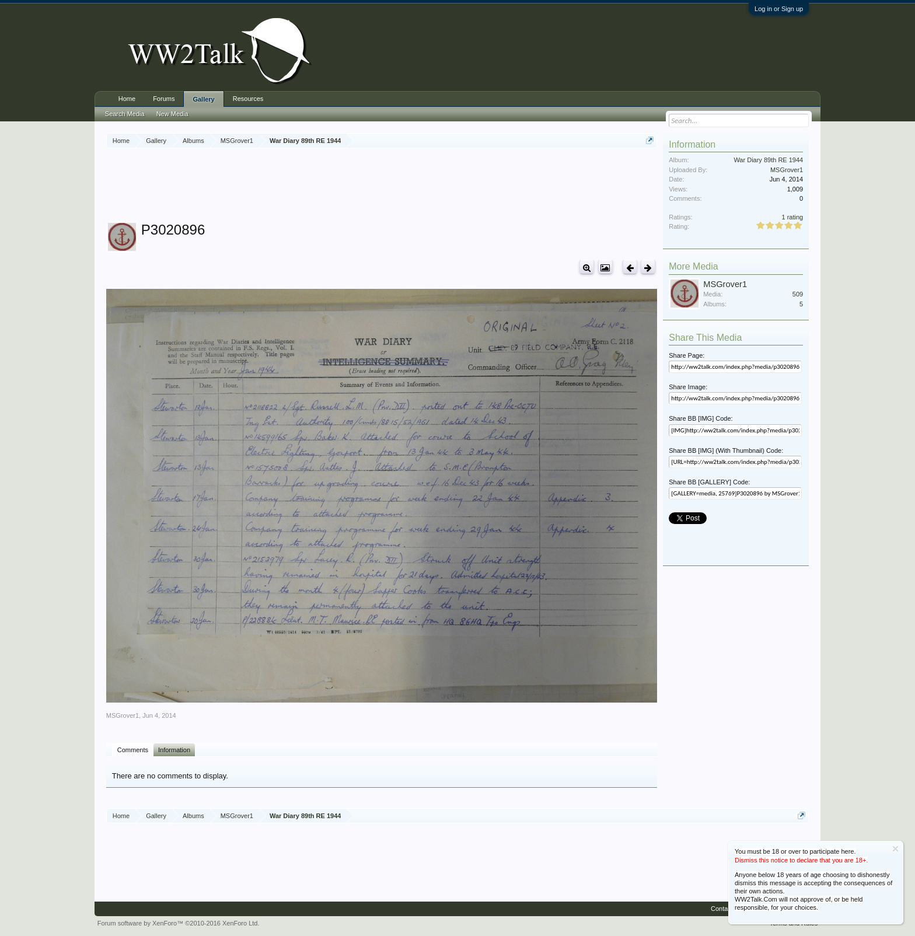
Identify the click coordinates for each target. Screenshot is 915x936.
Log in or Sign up (779, 8)
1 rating (793, 217)
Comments (132, 749)
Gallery (203, 99)
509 (797, 294)
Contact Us (726, 908)
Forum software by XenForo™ (178, 923)
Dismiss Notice (895, 848)
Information (174, 749)
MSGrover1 (122, 715)
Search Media (125, 113)
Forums (163, 98)
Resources (248, 98)
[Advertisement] (381, 186)
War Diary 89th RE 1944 (768, 159)
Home (126, 98)
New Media (172, 113)
